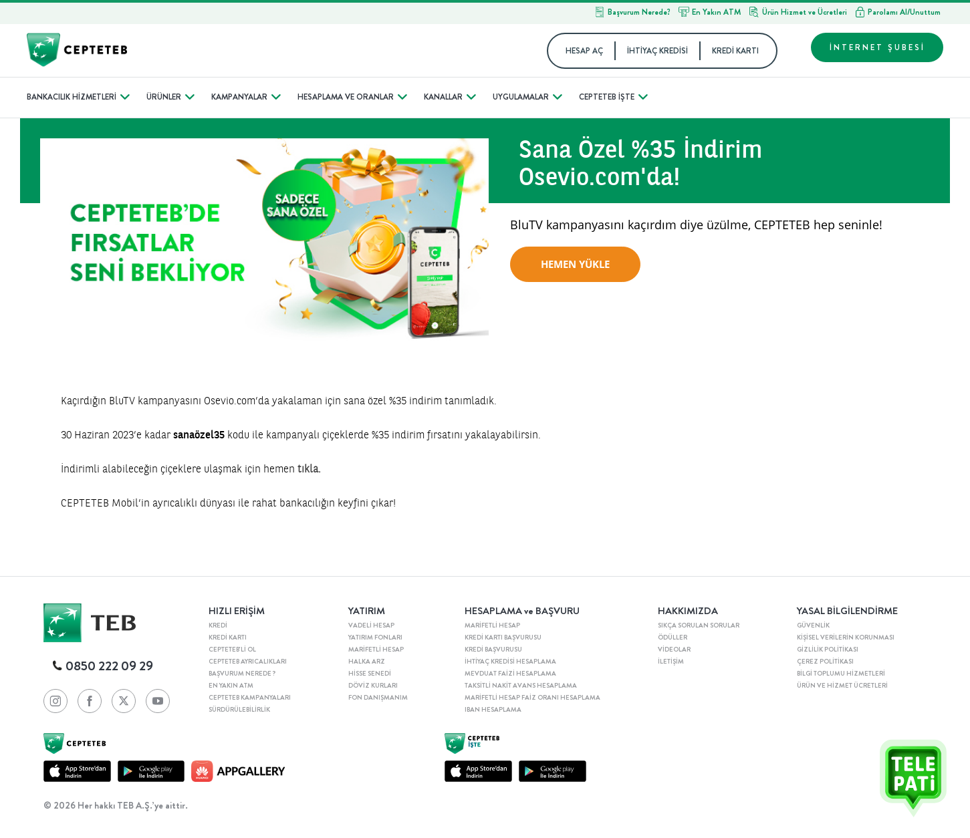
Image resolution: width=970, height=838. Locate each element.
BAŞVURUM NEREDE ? (242, 673)
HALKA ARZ (366, 661)
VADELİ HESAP (371, 625)
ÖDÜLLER (672, 637)
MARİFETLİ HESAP (376, 649)
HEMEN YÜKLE (575, 264)
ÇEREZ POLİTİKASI (825, 661)
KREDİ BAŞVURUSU (493, 649)
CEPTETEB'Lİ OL (232, 649)
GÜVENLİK (813, 625)
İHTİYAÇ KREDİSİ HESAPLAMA (510, 661)
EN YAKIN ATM (231, 685)
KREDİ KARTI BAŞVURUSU (503, 637)
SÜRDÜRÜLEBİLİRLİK (239, 709)
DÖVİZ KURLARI (373, 685)
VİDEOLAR (674, 649)
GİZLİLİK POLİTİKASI (827, 649)
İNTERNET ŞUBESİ (877, 47)
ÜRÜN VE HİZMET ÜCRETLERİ (842, 685)
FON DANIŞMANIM (378, 697)
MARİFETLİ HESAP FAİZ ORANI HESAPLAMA (532, 697)
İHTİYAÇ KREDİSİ (657, 51)
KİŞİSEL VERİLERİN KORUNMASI (845, 637)
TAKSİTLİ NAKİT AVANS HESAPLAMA (521, 685)
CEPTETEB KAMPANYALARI (250, 697)
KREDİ (218, 625)
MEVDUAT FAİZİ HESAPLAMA (510, 673)
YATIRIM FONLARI (375, 637)
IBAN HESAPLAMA (493, 709)
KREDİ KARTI (735, 51)
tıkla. (309, 468)
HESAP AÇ (584, 51)
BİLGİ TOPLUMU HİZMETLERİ (841, 673)
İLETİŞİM (671, 661)
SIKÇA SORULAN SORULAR (698, 625)
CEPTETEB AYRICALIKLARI (248, 661)
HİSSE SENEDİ (369, 673)
